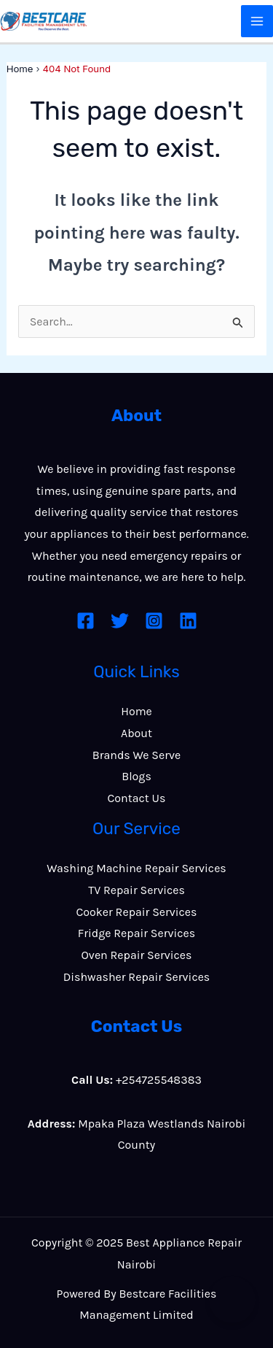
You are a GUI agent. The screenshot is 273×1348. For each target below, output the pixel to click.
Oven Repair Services (137, 955)
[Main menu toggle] (257, 21)
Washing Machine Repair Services (136, 868)
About (136, 733)
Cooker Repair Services (136, 912)
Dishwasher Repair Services (136, 977)
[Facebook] (85, 621)
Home (136, 711)
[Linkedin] (188, 621)
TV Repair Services (136, 890)
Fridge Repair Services (136, 933)
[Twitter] (120, 621)
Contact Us (137, 798)
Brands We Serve (136, 755)
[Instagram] (154, 621)
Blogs (136, 776)
